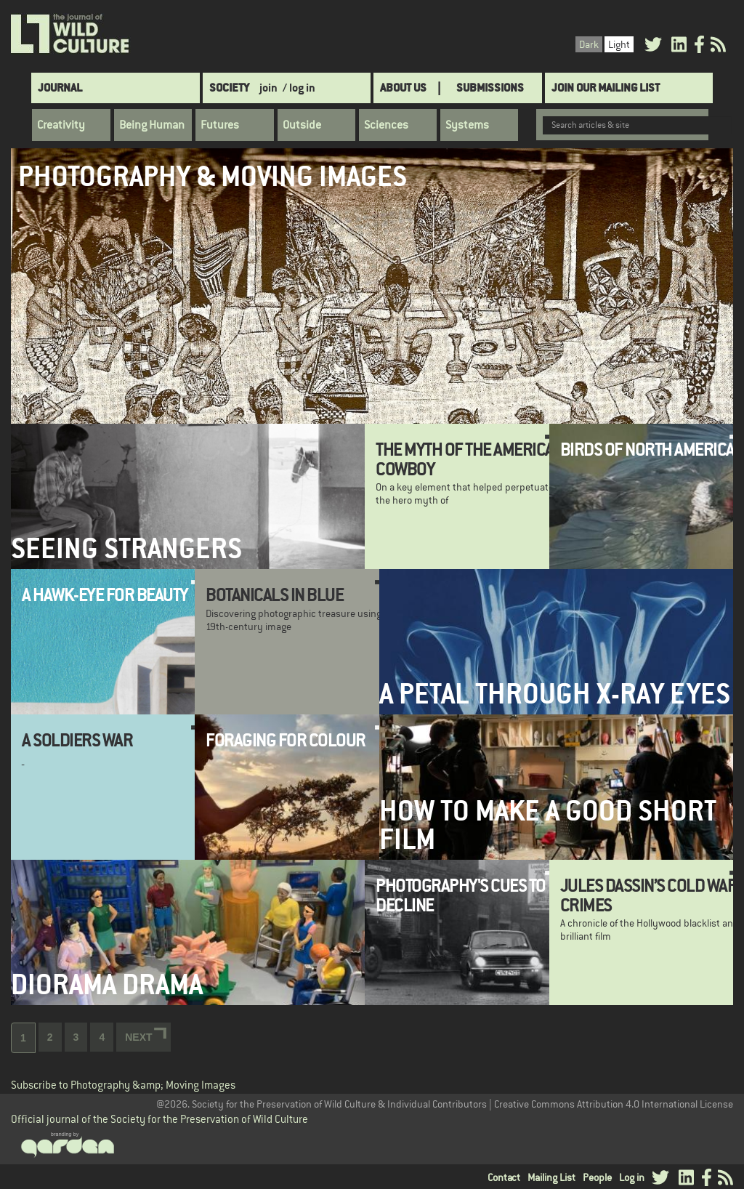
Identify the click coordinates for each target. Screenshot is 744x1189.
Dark (589, 44)
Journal (60, 87)
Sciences (386, 125)
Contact (504, 1177)
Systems (467, 125)
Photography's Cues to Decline (461, 895)
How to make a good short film (547, 825)
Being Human (152, 125)
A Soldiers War (77, 739)
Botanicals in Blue (274, 594)
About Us (403, 87)
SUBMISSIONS (490, 87)
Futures (220, 125)
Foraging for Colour (285, 739)
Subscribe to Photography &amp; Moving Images (123, 1085)
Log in (631, 1177)
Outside (302, 125)
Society (229, 87)
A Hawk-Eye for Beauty (105, 594)
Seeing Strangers (126, 548)
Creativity (61, 125)
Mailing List (551, 1177)
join (268, 87)
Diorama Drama (107, 984)
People (597, 1177)
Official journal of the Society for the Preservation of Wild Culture (159, 1119)
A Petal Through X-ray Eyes (554, 694)
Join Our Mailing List (605, 87)
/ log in (299, 87)
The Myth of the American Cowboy (469, 459)
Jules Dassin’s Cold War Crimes (648, 895)
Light (619, 44)
